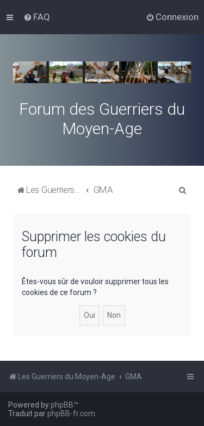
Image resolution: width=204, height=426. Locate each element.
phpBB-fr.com (71, 413)
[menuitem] (36, 16)
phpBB (62, 404)
